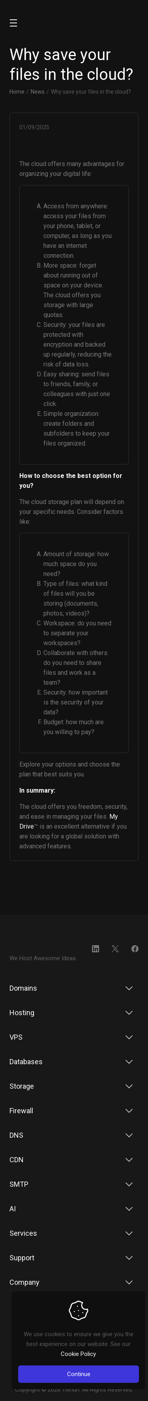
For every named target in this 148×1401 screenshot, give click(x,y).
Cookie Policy (78, 1354)
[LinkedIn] (95, 948)
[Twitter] (115, 948)
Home (16, 92)
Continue (78, 1374)
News (38, 92)
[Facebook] (135, 948)
